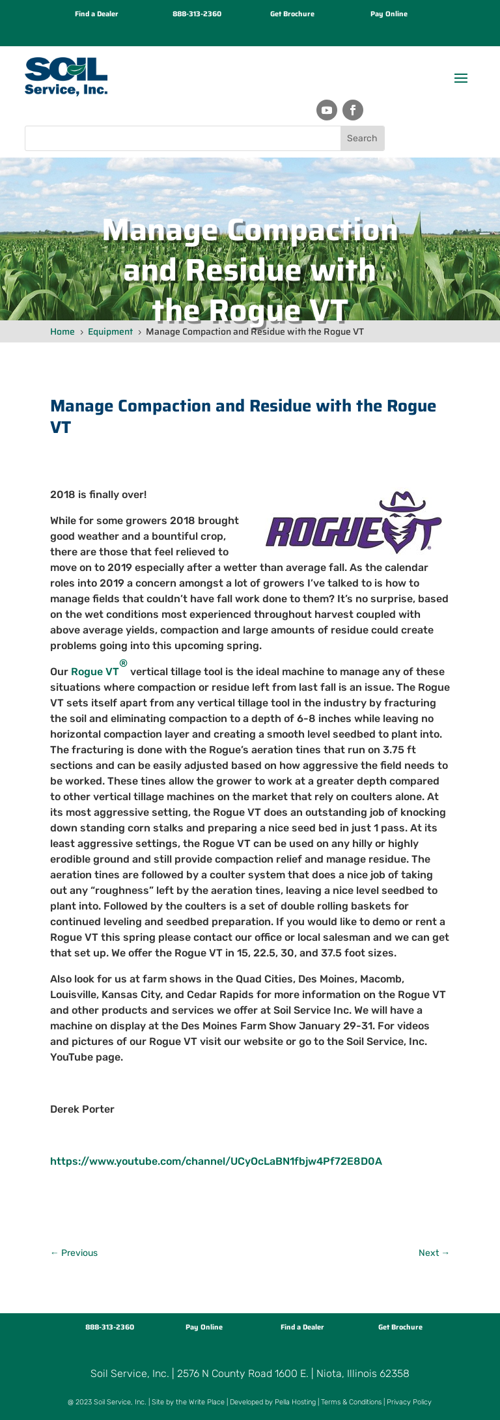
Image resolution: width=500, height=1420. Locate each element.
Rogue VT (99, 667)
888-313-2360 (197, 14)
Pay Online (389, 14)
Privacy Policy (409, 1402)
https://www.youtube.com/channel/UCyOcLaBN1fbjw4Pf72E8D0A (216, 1161)
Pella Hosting (295, 1402)
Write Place (207, 1402)
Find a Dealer (96, 14)
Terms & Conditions (351, 1402)
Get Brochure (292, 14)
